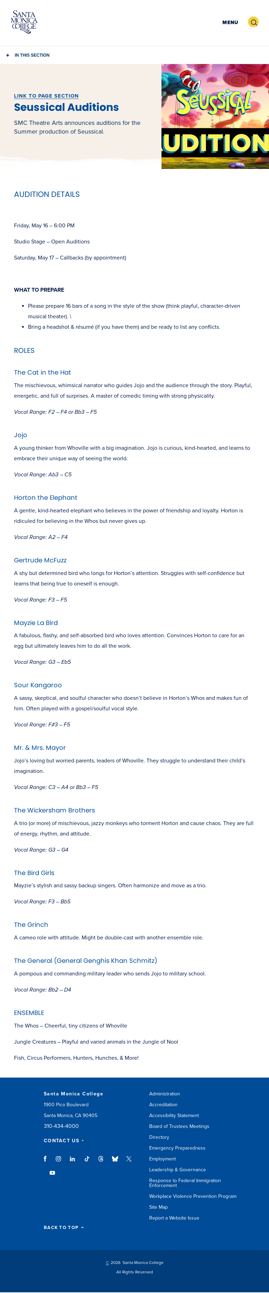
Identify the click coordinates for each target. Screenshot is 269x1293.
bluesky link (115, 1162)
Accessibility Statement (174, 1115)
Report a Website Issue (174, 1218)
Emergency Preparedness (177, 1148)
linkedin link (73, 1162)
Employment (162, 1159)
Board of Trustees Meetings (179, 1126)
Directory (159, 1137)
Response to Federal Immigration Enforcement (185, 1183)
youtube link (52, 1176)
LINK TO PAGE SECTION (46, 96)
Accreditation (163, 1105)
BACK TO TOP (64, 1227)
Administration (164, 1094)
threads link (101, 1162)
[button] (229, 22)
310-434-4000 (61, 1126)
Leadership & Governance (177, 1170)
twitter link (129, 1162)
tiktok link (87, 1162)
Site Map (158, 1207)
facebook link (47, 1162)
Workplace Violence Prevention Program (192, 1196)
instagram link (59, 1162)
